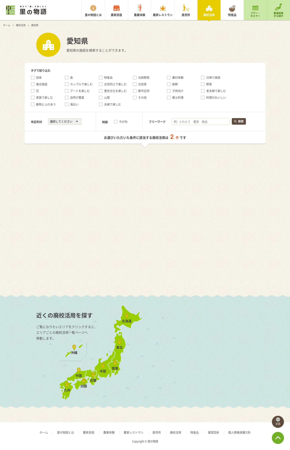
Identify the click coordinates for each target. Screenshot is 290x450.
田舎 (39, 77)
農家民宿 (116, 15)
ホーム (6, 25)
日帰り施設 (213, 77)
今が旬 (123, 122)
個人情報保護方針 (239, 432)
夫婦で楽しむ (112, 104)
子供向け (177, 91)
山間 (107, 97)
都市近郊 (143, 91)
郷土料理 (177, 97)
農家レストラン (163, 15)
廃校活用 (209, 15)
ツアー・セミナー (255, 14)
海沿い (74, 104)
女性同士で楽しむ (115, 84)
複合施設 (41, 84)
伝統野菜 (143, 77)
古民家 (142, 84)
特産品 (232, 15)
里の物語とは (93, 15)
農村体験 (177, 77)
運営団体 (213, 432)
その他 (142, 97)
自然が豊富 (77, 97)
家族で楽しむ (44, 97)
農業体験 (139, 15)
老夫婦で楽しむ (216, 91)
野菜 (209, 84)
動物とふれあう (46, 104)
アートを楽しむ (80, 91)
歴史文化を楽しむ (115, 91)
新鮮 (175, 84)
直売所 (186, 15)
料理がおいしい (216, 97)
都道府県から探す (278, 14)
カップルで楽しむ (81, 84)
